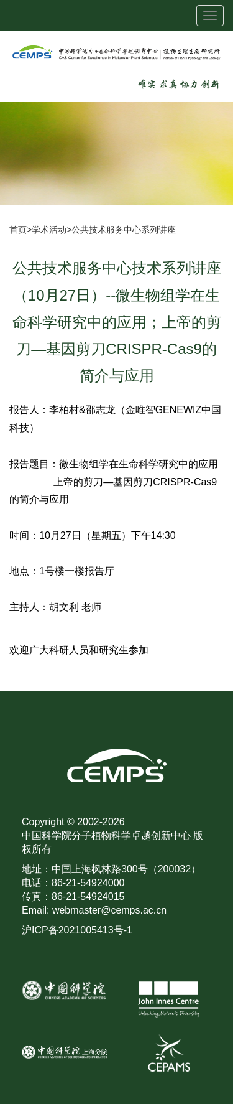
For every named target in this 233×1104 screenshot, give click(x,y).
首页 (18, 230)
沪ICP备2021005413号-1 (77, 930)
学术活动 (49, 230)
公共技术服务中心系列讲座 (123, 230)
